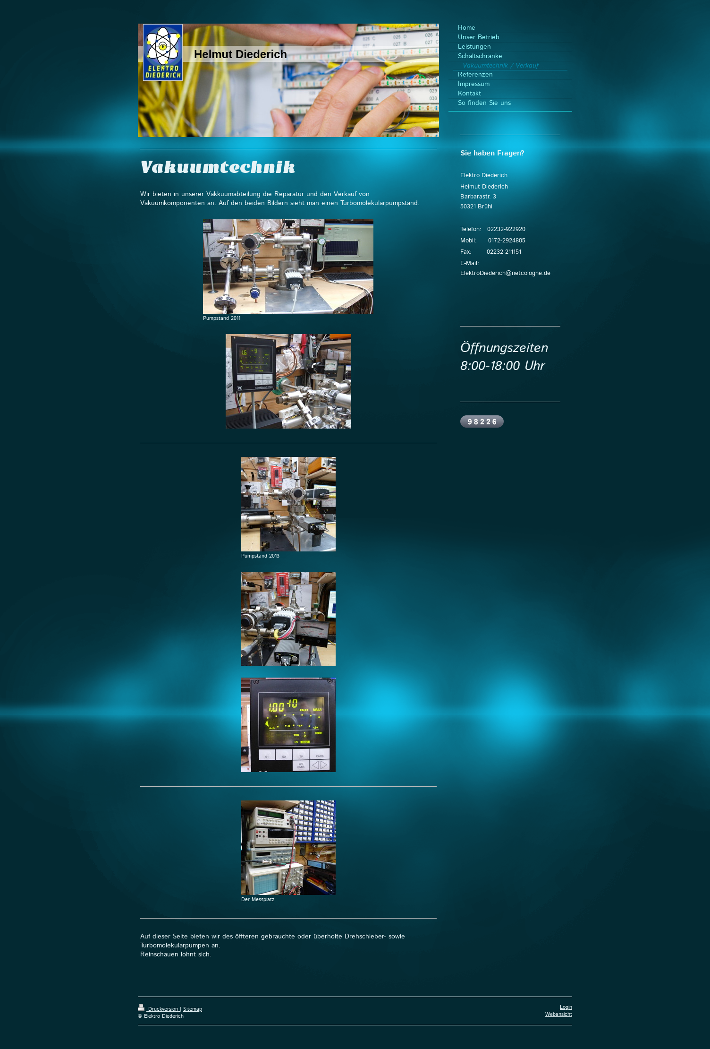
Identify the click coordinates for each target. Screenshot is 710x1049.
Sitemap (192, 1009)
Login (566, 1007)
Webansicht (558, 1014)
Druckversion (159, 1009)
